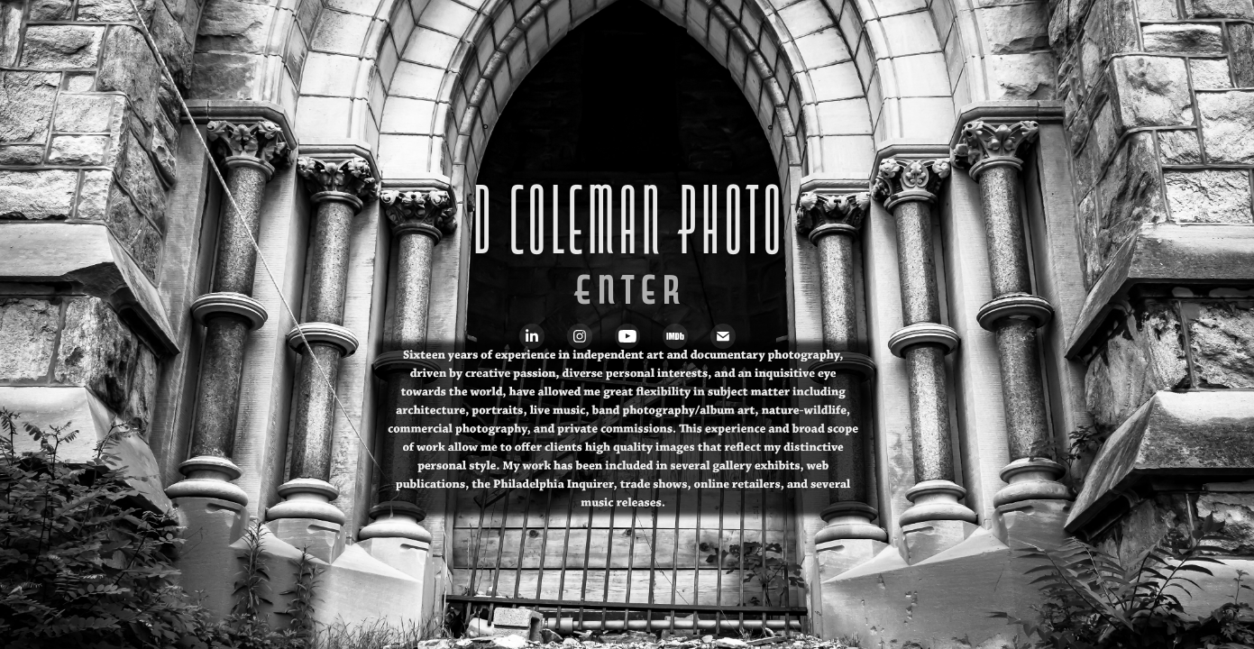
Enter (627, 296)
